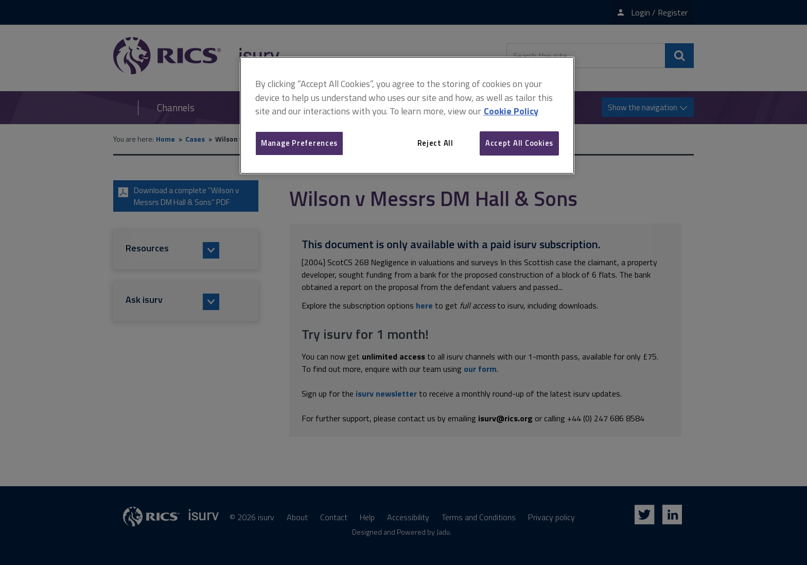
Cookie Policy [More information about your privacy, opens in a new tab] (511, 111)
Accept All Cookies (519, 143)
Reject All (435, 143)
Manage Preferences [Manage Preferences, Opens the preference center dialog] (299, 143)
